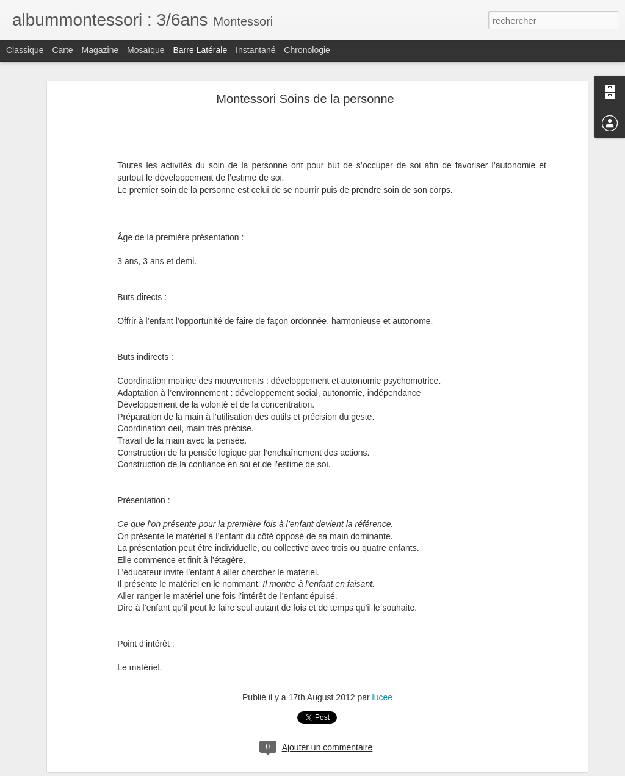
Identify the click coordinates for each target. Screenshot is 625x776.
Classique (24, 50)
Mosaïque (145, 50)
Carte (62, 50)
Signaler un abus (397, 769)
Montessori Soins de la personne (305, 93)
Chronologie (307, 50)
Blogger (356, 769)
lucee (382, 692)
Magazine (100, 50)
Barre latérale (200, 50)
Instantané (255, 50)
